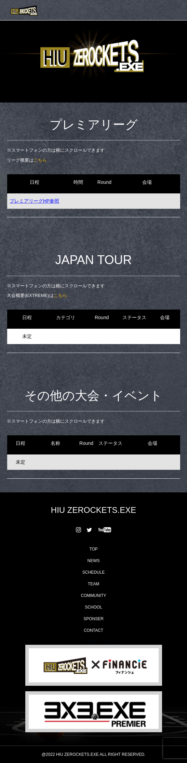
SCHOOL (93, 607)
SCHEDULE (93, 572)
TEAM (93, 584)
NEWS (94, 560)
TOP (93, 549)
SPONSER (93, 618)
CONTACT (93, 630)
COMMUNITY (93, 595)
